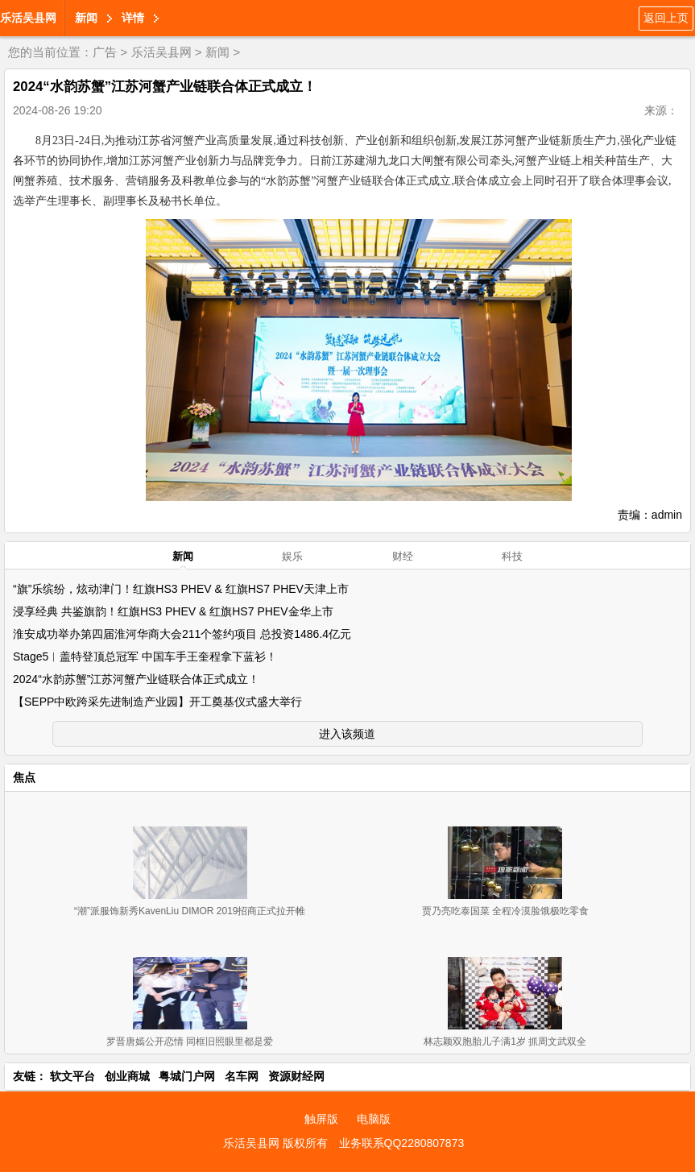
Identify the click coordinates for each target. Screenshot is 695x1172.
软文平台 (72, 1076)
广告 (105, 52)
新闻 (86, 17)
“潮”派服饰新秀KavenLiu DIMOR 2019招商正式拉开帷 (189, 911)
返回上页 (666, 17)
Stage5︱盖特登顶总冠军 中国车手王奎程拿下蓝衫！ (145, 656)
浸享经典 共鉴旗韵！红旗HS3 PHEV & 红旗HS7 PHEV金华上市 (173, 611)
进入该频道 (347, 733)
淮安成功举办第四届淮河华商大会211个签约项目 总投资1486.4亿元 (182, 633)
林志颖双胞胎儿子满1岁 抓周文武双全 (505, 1041)
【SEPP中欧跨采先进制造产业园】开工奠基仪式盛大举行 (157, 701)
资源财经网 (296, 1076)
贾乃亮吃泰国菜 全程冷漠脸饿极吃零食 (505, 911)
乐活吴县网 (28, 17)
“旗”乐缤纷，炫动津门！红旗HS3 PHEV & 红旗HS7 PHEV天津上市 (181, 588)
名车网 (242, 1076)
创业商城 (127, 1076)
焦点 (24, 777)
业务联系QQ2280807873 (402, 1143)
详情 (133, 17)
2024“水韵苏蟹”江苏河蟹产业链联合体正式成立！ (136, 679)
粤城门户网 (187, 1076)
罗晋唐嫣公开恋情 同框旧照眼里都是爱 (189, 1041)
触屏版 (321, 1118)
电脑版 (374, 1118)
